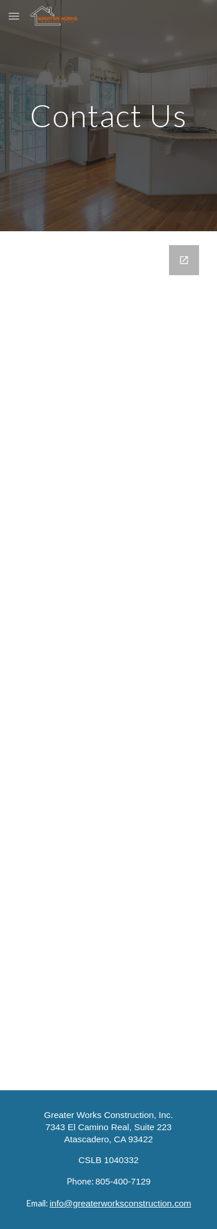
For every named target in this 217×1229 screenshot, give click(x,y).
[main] (109, 115)
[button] (14, 16)
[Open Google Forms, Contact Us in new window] (184, 260)
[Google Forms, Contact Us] (109, 660)
